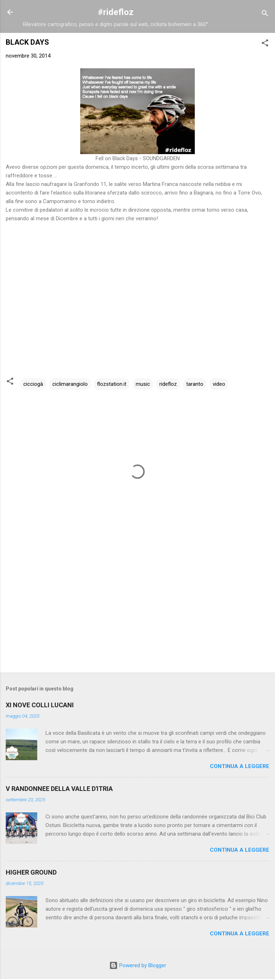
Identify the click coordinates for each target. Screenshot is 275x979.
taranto (194, 384)
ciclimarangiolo (70, 384)
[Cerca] (265, 14)
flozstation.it (111, 384)
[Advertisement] (137, 611)
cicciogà (33, 384)
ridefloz (168, 384)
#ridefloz (116, 12)
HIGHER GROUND (31, 872)
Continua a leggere (239, 766)
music (143, 384)
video (219, 384)
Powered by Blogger (137, 965)
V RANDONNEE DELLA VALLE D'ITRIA (59, 788)
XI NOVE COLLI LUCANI (40, 705)
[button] (265, 44)
